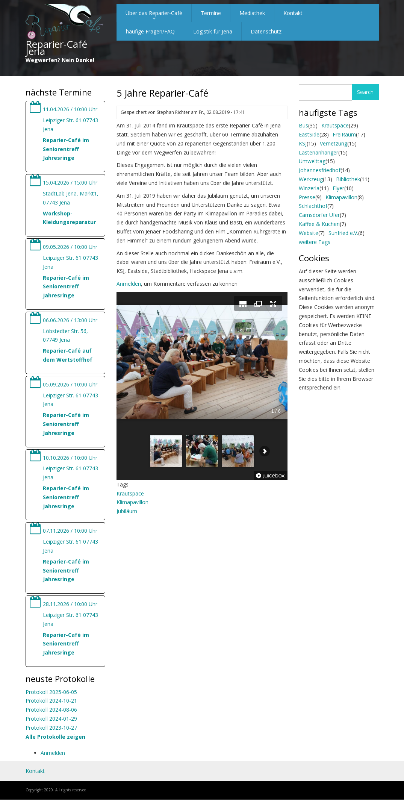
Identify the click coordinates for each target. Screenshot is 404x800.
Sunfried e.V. (343, 232)
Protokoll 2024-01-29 (51, 718)
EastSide (309, 134)
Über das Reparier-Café (154, 15)
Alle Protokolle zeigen (55, 736)
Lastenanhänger (318, 152)
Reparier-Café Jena (56, 47)
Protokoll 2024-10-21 (51, 700)
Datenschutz (266, 31)
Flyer (338, 188)
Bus (303, 125)
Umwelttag (312, 161)
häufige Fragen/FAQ (150, 31)
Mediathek (252, 13)
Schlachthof (313, 205)
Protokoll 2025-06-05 (51, 691)
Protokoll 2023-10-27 (51, 727)
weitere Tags (314, 241)
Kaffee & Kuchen (319, 223)
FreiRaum (344, 134)
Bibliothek (348, 179)
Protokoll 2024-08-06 (51, 709)
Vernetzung (333, 143)
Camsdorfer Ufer (319, 214)
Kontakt (293, 13)
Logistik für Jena (212, 31)
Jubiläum (127, 511)
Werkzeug (311, 179)
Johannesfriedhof (319, 170)
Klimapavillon (132, 502)
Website (308, 232)
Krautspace (130, 493)
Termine (211, 13)
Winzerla (309, 188)
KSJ (303, 143)
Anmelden (53, 752)
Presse (307, 197)
